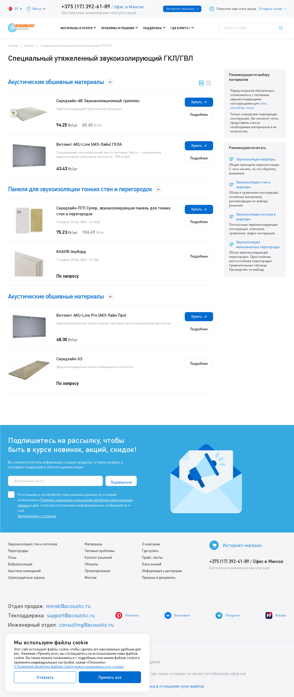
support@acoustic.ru (71, 615)
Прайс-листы (152, 557)
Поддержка (155, 28)
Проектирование (97, 571)
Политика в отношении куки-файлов (170, 686)
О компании (151, 544)
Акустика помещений (24, 571)
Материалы (93, 544)
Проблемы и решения (120, 28)
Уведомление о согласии (37, 516)
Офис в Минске (129, 6)
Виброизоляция (20, 564)
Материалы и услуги (80, 28)
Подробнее (199, 114)
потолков (237, 108)
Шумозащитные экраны (26, 577)
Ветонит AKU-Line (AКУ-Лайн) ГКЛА (89, 144)
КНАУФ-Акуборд (71, 251)
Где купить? (183, 28)
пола (249, 108)
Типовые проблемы (100, 551)
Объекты (91, 564)
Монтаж (91, 577)
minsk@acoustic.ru (68, 606)
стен (263, 103)
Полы (12, 557)
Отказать (45, 677)
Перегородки (18, 551)
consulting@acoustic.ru (86, 624)
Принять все (110, 677)
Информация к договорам (162, 571)
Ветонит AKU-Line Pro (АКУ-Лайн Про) (91, 315)
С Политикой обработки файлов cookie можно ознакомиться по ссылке (68, 666)
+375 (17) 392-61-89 (85, 6)
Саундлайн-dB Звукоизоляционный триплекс (98, 100)
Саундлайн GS (69, 358)
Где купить (150, 551)
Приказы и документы (158, 577)
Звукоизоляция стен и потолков (32, 544)
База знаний (151, 564)
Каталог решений (98, 557)
